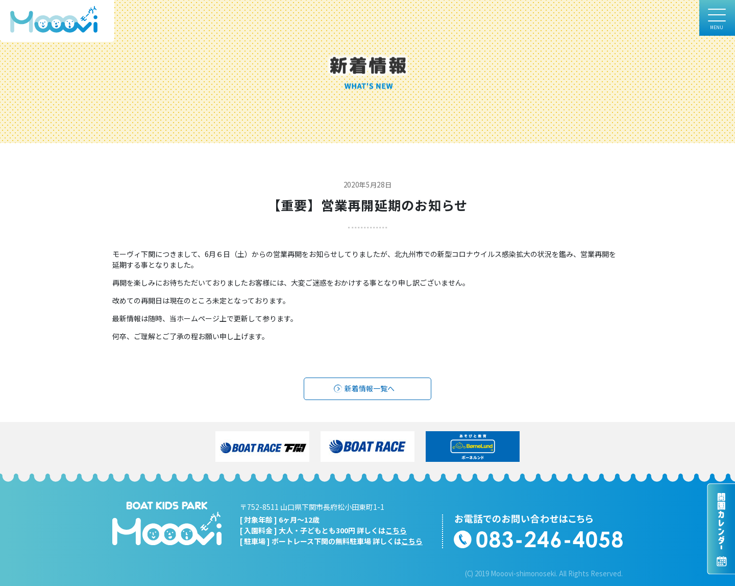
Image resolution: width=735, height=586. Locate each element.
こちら (396, 530)
